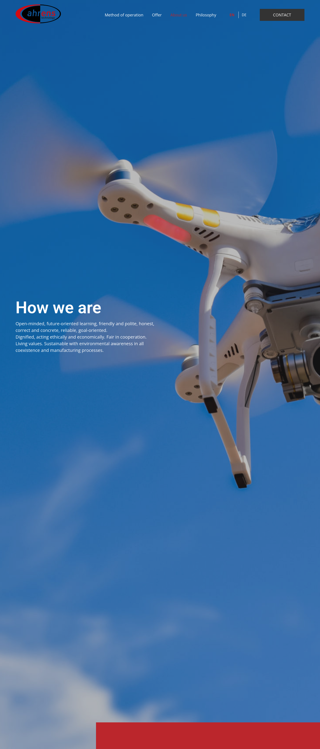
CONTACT (282, 15)
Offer (157, 15)
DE (244, 14)
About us (178, 15)
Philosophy (206, 15)
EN (232, 14)
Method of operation (124, 15)
